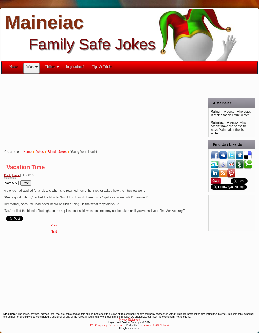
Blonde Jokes (57, 152)
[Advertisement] (73, 110)
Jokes (40, 152)
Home (27, 152)
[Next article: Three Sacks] (54, 231)
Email (16, 175)
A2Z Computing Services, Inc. (107, 325)
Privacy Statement (129, 319)
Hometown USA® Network (154, 325)
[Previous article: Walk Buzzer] (54, 225)
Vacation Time (25, 167)
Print (7, 175)
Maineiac (44, 22)
